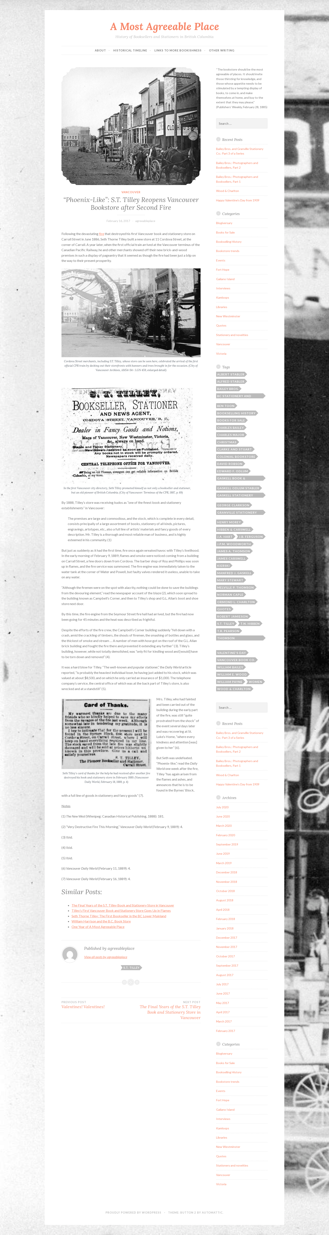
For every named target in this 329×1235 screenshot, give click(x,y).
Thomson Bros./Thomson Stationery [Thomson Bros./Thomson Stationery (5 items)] (231, 638)
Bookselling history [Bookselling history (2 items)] (236, 413)
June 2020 (223, 816)
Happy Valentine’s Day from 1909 (237, 200)
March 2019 (224, 863)
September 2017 (227, 965)
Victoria (221, 353)
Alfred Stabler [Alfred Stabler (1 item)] (230, 381)
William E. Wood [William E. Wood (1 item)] (232, 674)
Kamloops (222, 297)
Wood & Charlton (227, 191)
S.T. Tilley (131, 967)
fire (101, 234)
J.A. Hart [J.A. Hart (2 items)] (225, 536)
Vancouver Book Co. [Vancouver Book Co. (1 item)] (236, 660)
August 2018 (224, 900)
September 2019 (227, 844)
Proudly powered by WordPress (133, 1212)
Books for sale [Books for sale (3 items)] (231, 420)
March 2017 (224, 1021)
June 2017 (223, 993)
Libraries (221, 307)
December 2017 (226, 937)
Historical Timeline (130, 50)
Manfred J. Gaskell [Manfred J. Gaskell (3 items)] (234, 573)
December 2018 (226, 872)
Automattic (212, 1212)
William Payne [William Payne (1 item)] (230, 682)
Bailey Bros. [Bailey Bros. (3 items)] (228, 389)
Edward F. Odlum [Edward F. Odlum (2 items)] (232, 471)
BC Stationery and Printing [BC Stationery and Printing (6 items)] (234, 396)
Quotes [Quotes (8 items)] (224, 609)
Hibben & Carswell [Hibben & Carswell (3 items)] (234, 529)
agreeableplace (145, 221)
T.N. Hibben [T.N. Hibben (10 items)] (250, 623)
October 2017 (225, 956)
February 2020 (225, 835)
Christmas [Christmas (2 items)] (226, 442)
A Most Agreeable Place (164, 26)
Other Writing (221, 50)
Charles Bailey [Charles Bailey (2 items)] (230, 427)
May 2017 (222, 1003)
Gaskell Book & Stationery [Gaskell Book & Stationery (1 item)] (231, 478)
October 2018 (225, 891)
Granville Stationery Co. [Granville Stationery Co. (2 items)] (237, 513)
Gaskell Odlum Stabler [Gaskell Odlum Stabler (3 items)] (238, 488)
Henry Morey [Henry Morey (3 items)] (229, 522)
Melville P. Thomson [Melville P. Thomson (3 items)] (235, 587)
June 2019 (223, 853)
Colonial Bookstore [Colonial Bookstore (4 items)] (236, 456)
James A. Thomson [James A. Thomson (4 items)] (233, 551)
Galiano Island (225, 279)
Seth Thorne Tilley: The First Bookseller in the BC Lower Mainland (119, 916)
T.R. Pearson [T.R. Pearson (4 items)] (228, 631)
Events (220, 260)
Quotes (221, 325)
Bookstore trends (227, 251)
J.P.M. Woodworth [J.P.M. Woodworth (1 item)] (234, 544)
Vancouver (131, 192)
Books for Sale (225, 232)
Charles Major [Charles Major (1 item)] (230, 435)
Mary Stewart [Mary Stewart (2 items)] (230, 580)
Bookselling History (229, 241)
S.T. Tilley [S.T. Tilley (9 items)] (225, 623)
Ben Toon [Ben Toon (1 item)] (226, 406)
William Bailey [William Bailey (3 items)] (230, 667)
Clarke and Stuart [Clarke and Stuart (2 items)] (234, 449)
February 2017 (225, 1031)
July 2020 (222, 807)
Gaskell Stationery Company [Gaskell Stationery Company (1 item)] (235, 495)
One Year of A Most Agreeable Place (98, 927)
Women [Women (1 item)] (255, 682)
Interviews (223, 288)
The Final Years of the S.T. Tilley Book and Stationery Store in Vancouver (123, 905)
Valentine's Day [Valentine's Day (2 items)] (231, 653)
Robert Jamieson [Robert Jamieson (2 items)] (232, 616)
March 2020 (224, 825)
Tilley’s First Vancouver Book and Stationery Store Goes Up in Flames (121, 910)
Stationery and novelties (232, 335)
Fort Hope (222, 269)
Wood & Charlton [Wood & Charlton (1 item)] (234, 689)
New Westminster (228, 316)
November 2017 (226, 947)
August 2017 (224, 975)
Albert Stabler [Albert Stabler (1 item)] (230, 374)
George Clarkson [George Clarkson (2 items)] (233, 505)
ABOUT (100, 50)
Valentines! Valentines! (96, 1004)
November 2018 (226, 881)
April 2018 (223, 909)
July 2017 (222, 984)
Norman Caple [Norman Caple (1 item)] (230, 594)
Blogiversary (224, 223)
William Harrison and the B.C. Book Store (101, 921)
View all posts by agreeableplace (105, 957)
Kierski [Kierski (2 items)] (223, 565)
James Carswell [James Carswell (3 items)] (231, 558)
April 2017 (223, 1012)
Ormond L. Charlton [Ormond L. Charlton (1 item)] (236, 602)
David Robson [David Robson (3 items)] (230, 464)
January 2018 (225, 928)
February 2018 (225, 919)
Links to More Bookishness (178, 50)
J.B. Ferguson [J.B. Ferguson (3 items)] (251, 536)
